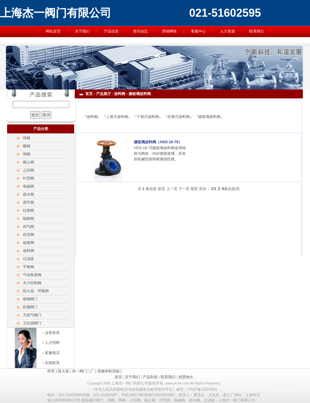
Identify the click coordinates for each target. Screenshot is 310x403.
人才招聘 (52, 342)
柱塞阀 (28, 210)
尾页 (194, 189)
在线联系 (52, 363)
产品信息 (111, 31)
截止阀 (28, 162)
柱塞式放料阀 (179, 117)
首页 (89, 94)
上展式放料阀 (117, 117)
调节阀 (28, 202)
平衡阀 (28, 267)
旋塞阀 (28, 242)
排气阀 (28, 226)
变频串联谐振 (108, 371)
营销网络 (169, 31)
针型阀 (28, 178)
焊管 (51, 371)
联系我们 (256, 31)
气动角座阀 (32, 275)
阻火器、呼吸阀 (36, 291)
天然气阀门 (32, 315)
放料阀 (28, 251)
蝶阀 (26, 146)
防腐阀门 (30, 307)
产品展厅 (103, 94)
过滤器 (28, 259)
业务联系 (52, 333)
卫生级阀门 (32, 323)
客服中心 (198, 31)
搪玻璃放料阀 (209, 117)
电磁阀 (28, 186)
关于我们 (82, 31)
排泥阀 (28, 234)
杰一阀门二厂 (83, 371)
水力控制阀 (32, 283)
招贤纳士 (186, 377)
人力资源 (227, 31)
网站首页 (53, 31)
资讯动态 (140, 31)
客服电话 (52, 353)
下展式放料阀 (148, 117)
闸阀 (26, 154)
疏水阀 (28, 194)
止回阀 (28, 170)
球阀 (26, 138)
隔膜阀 (28, 218)
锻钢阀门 (30, 299)
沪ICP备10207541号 (283, 390)
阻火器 (63, 371)
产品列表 (150, 377)
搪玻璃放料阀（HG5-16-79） (158, 142)
